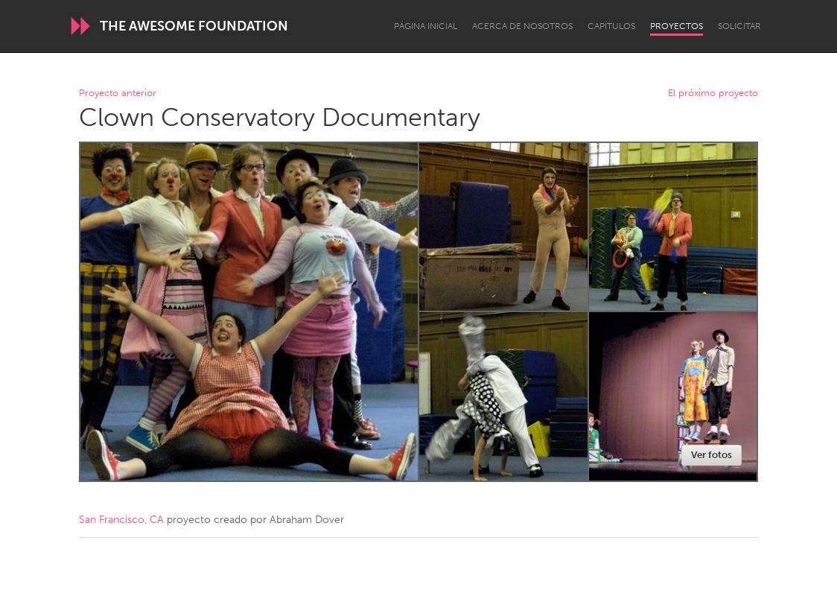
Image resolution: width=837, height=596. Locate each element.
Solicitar (739, 26)
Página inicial (425, 26)
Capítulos (611, 26)
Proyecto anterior (117, 93)
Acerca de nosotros (522, 26)
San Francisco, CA (121, 519)
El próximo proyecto (713, 93)
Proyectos (676, 26)
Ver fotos (711, 454)
